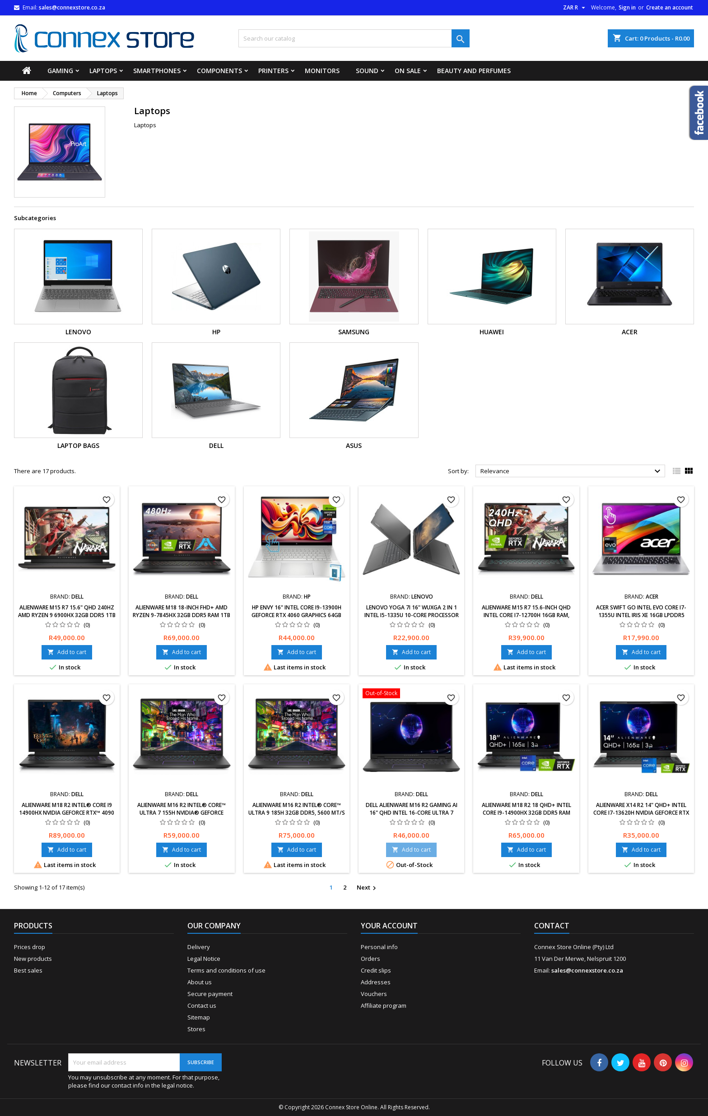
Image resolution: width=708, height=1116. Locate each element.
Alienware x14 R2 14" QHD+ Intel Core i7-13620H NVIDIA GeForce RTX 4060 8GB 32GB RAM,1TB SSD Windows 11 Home (641, 816)
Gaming (60, 70)
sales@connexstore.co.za (72, 7)
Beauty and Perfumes (474, 70)
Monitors (322, 70)
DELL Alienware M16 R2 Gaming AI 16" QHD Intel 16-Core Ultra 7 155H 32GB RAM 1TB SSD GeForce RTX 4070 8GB (411, 816)
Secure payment (210, 994)
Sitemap (198, 1017)
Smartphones (157, 70)
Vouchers (374, 994)
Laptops (103, 70)
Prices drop (29, 947)
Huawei (492, 331)
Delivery (198, 947)
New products (33, 959)
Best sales (28, 970)
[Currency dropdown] (575, 7)
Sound (367, 70)
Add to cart (66, 652)
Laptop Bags (78, 445)
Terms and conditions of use (226, 970)
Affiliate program (383, 1005)
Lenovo (78, 331)
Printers (273, 70)
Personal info (379, 947)
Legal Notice (203, 959)
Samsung (353, 331)
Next (367, 887)
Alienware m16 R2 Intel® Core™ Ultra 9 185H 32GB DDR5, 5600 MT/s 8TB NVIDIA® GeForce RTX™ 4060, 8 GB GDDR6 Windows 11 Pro (296, 816)
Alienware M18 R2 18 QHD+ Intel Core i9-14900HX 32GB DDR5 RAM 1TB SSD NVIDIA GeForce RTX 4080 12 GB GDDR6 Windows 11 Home (526, 816)
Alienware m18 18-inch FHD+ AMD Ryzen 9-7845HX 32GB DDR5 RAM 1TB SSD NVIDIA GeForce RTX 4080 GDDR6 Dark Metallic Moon (181, 619)
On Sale (408, 70)
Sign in (627, 7)
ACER (630, 331)
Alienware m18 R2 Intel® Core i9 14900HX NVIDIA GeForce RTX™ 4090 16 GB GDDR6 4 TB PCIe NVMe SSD (66, 812)
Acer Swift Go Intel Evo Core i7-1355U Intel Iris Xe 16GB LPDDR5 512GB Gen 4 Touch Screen (641, 615)
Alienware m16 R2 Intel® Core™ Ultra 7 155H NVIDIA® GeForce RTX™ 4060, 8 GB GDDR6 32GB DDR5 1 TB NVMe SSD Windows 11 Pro (181, 816)
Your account (389, 926)
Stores (196, 1029)
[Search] (354, 38)
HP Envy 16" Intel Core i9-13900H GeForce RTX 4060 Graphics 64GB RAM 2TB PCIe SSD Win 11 (296, 615)
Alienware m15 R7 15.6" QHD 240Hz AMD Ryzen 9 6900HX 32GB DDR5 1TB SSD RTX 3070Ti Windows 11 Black (67, 615)
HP (216, 331)
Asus (354, 445)
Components (219, 70)
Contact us (201, 1005)
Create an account (669, 7)
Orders (370, 959)
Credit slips (376, 970)
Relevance (571, 471)
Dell (216, 445)
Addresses (376, 982)
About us (199, 982)
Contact (551, 926)
